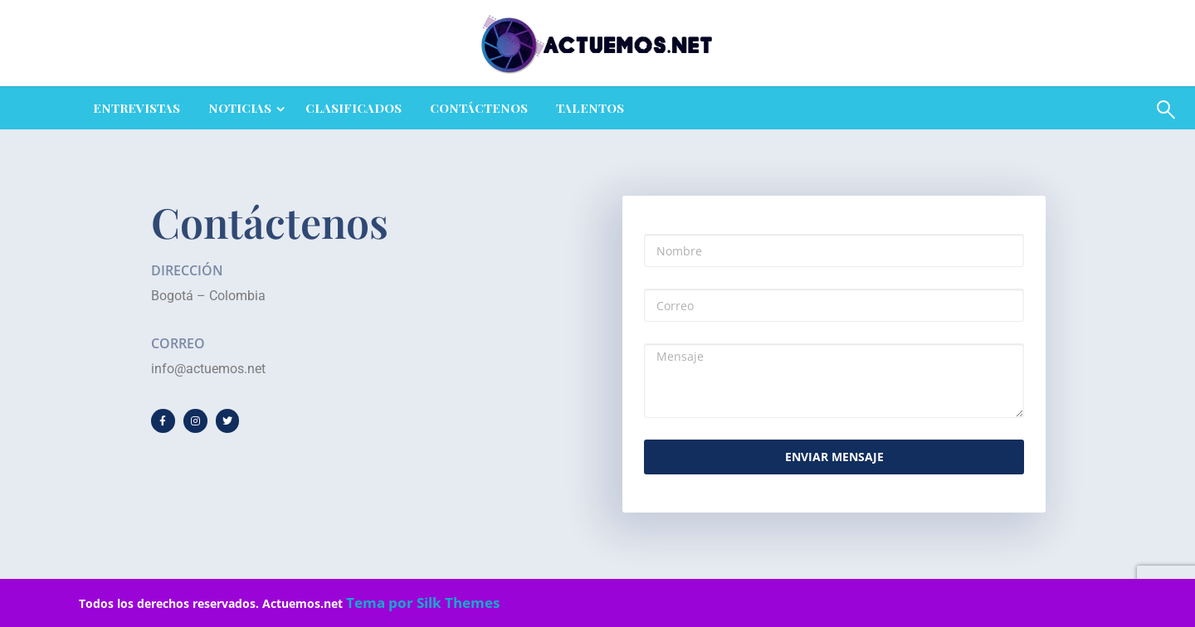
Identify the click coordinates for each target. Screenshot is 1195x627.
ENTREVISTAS (136, 108)
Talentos (590, 108)
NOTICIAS (239, 108)
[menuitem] (136, 108)
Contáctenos (479, 108)
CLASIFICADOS (353, 108)
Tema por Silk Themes (423, 602)
